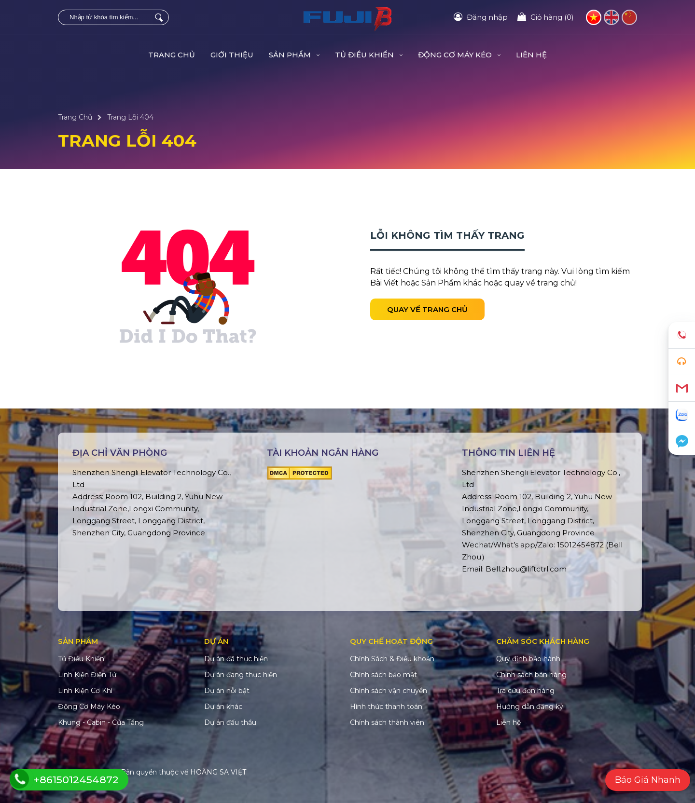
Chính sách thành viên (387, 722)
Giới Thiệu (231, 54)
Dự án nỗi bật (227, 690)
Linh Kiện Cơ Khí (85, 690)
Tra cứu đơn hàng (525, 690)
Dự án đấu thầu (230, 722)
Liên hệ (531, 54)
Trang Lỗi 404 (130, 117)
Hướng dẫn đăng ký (529, 706)
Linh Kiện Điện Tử (87, 674)
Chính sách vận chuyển (388, 690)
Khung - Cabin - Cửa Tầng (101, 722)
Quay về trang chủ (427, 309)
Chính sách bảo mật (383, 674)
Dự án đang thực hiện (240, 674)
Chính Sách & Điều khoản (392, 658)
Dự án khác (223, 706)
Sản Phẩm (294, 54)
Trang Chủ (171, 54)
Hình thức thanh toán (386, 706)
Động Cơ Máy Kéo (459, 54)
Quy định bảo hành (528, 658)
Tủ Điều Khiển (369, 54)
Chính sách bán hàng (531, 674)
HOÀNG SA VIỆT (218, 772)
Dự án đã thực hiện (236, 658)
